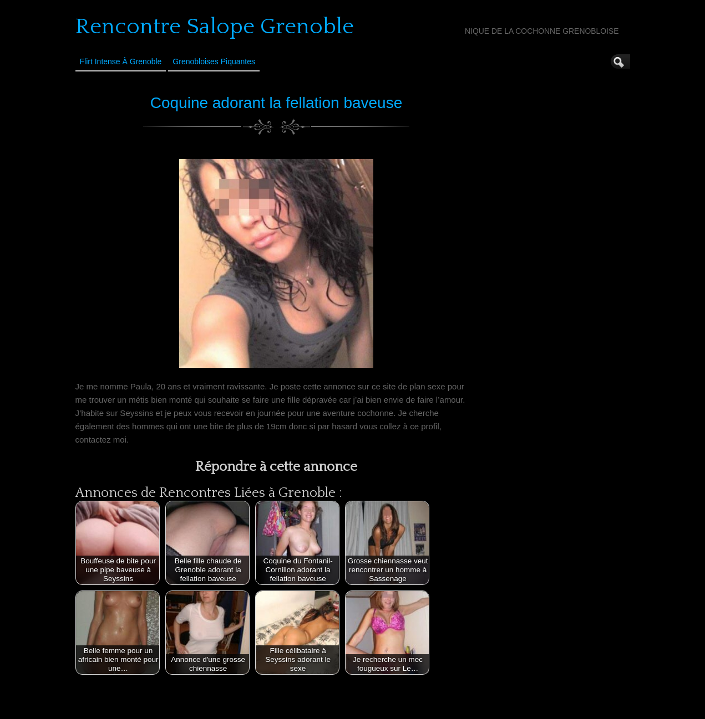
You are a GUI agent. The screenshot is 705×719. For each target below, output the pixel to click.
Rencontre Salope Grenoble (214, 26)
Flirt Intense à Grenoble (121, 61)
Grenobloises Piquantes (214, 61)
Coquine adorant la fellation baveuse (276, 102)
